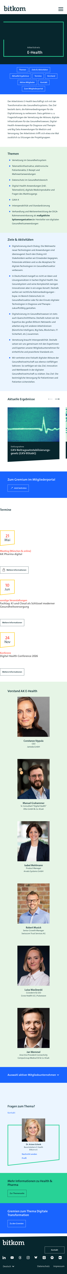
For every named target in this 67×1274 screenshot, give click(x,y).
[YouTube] (13, 1258)
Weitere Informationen (16, 570)
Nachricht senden (29, 1154)
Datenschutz (43, 1266)
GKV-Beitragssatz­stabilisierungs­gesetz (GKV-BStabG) (30, 451)
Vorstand (51, 76)
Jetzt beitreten (20, 488)
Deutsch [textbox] (7, 1266)
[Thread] (21, 1258)
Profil (24, 1158)
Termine (38, 76)
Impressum (58, 1266)
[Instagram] (29, 1258)
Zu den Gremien (17, 1223)
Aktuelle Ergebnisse (20, 76)
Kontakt (43, 82)
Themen (22, 69)
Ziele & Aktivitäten (40, 69)
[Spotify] (53, 1258)
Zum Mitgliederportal (33, 88)
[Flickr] (61, 1258)
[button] (57, 399)
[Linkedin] (5, 1258)
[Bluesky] (37, 1258)
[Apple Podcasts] (45, 1258)
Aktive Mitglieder (27, 82)
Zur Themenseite (17, 1193)
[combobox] (9, 1266)
